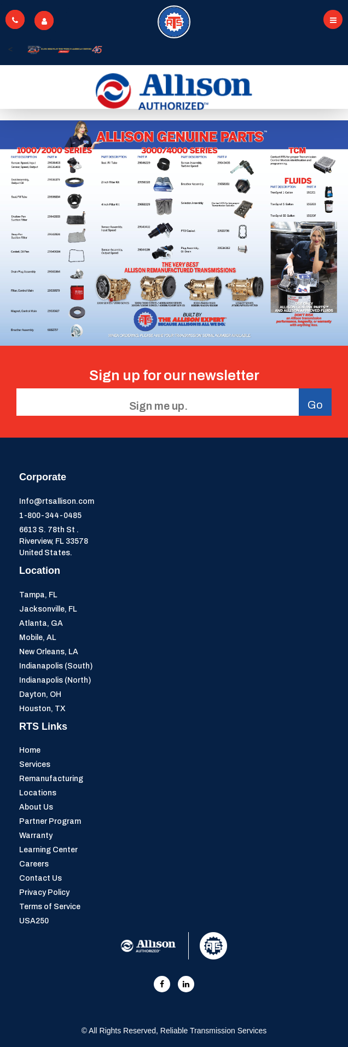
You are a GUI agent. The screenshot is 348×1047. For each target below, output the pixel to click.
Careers (34, 864)
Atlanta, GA (41, 623)
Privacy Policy (44, 892)
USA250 (34, 921)
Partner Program (50, 821)
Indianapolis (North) (55, 680)
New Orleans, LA (48, 652)
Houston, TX (42, 709)
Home (29, 750)
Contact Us (40, 878)
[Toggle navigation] (333, 19)
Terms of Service (49, 907)
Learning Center (48, 850)
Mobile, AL (37, 637)
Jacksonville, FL (48, 609)
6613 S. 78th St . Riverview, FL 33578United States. (53, 541)
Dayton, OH (40, 694)
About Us (36, 807)
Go (315, 405)
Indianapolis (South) (55, 666)
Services (34, 764)
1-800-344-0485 (50, 515)
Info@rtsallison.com (56, 501)
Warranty (36, 835)
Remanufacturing (51, 779)
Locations (37, 793)
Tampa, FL (38, 595)
